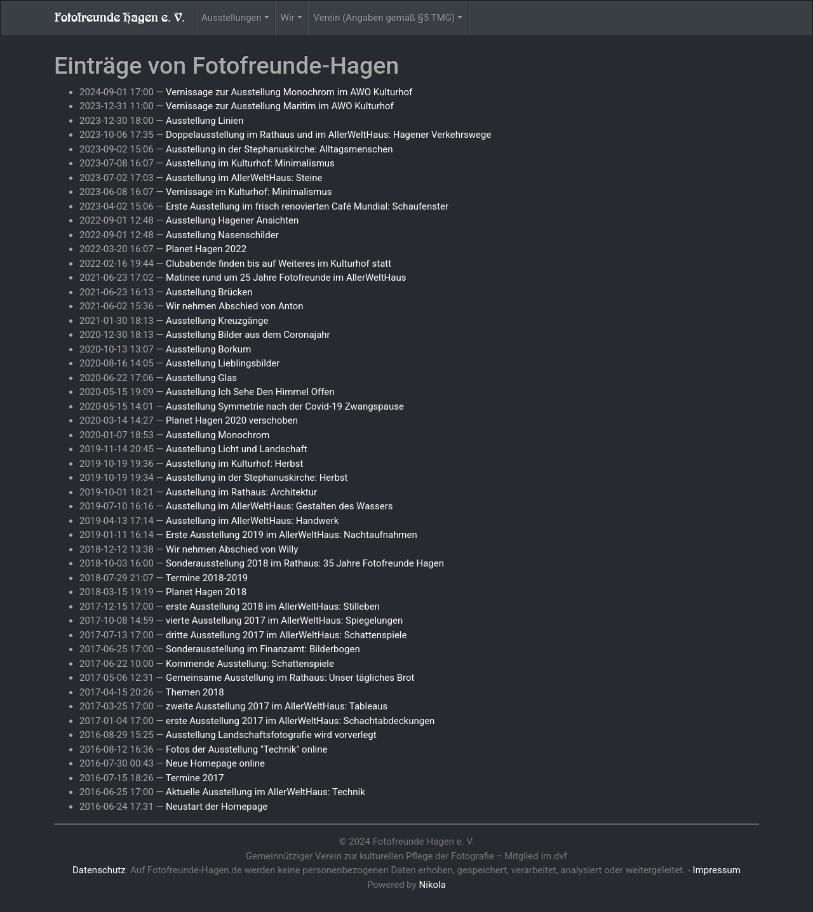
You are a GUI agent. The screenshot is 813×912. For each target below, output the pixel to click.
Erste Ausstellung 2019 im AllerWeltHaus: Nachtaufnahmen (291, 534)
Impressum (717, 870)
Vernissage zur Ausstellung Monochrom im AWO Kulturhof (289, 92)
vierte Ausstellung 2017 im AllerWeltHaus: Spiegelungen (284, 620)
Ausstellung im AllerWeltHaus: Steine (244, 178)
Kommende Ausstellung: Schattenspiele (250, 663)
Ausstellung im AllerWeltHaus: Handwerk (252, 520)
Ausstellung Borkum (208, 349)
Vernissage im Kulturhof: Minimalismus (249, 192)
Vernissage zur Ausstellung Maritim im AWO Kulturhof (280, 106)
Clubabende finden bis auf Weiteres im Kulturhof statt (278, 263)
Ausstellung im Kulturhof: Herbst (234, 463)
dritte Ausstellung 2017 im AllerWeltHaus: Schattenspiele (286, 635)
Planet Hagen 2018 (206, 592)
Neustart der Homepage (216, 806)
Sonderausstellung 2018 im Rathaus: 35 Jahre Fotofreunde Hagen (305, 563)
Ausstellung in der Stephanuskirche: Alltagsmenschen (279, 149)
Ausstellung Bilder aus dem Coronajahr (248, 334)
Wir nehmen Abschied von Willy (232, 549)
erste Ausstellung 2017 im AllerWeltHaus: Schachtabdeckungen (300, 721)
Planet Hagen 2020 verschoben (232, 420)
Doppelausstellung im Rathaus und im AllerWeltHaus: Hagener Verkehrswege (328, 134)
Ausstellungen (231, 17)
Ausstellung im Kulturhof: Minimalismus (250, 163)
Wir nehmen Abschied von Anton (235, 306)
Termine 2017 (195, 778)
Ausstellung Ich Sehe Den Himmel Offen (250, 392)
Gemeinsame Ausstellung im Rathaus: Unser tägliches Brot (290, 677)
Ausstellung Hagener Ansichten (232, 220)
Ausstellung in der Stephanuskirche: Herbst (257, 477)
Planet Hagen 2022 (206, 249)
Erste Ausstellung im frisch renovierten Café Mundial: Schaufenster (307, 206)
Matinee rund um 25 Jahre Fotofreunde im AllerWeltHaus (286, 277)
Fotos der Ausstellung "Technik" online (247, 749)
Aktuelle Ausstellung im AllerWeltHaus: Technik (265, 792)
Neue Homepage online (215, 763)
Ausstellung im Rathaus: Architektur (241, 492)
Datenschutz (99, 870)
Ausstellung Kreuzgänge (217, 320)
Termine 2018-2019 (207, 578)
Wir (288, 17)
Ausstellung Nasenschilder (222, 235)
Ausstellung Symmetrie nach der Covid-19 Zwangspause (285, 406)
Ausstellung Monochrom (218, 435)
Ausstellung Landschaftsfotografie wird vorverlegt (271, 735)
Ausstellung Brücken (209, 292)
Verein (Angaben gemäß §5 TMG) (384, 17)
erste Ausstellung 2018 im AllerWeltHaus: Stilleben (273, 606)
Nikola (432, 884)
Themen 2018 (195, 692)
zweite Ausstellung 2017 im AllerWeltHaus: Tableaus (276, 706)
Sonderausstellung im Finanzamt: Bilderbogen (263, 649)
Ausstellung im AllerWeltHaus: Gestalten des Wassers (279, 506)
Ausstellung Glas (201, 378)
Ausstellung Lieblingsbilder (222, 363)
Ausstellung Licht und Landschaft (236, 449)
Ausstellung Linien (204, 120)
